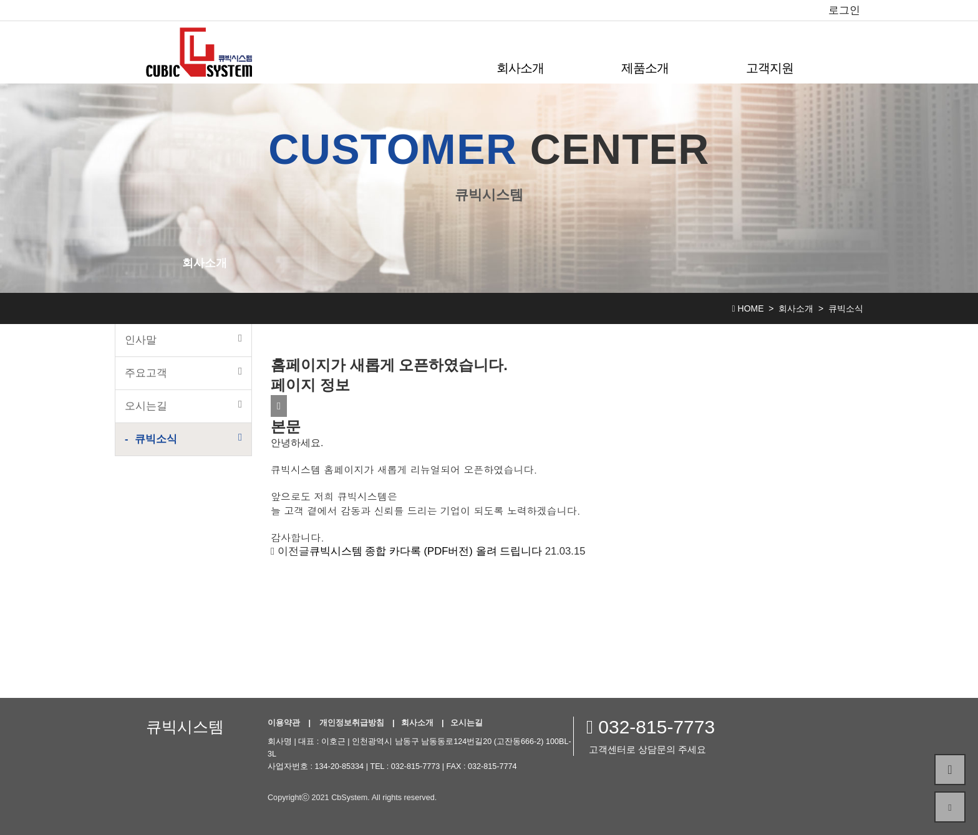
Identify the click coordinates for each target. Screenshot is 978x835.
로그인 (844, 10)
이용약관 (284, 722)
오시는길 (183, 405)
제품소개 (645, 68)
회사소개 (520, 68)
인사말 (183, 339)
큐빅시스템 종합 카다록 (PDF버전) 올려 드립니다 (425, 551)
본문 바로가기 (0, 0)
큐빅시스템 (185, 726)
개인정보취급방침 (351, 722)
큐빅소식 (188, 438)
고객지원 (769, 68)
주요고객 (183, 372)
